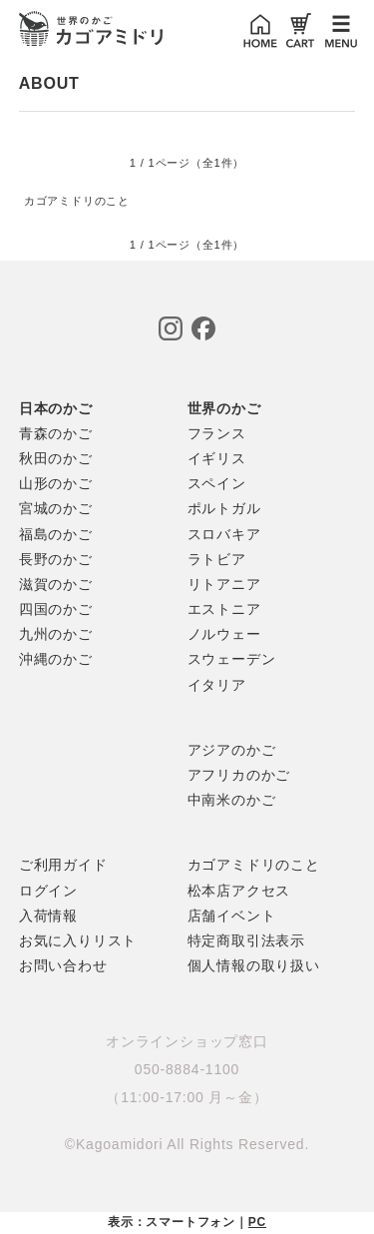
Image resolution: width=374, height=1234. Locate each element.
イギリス (216, 458)
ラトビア (216, 559)
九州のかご (56, 634)
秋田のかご (56, 458)
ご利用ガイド (63, 865)
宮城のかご (56, 508)
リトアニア (224, 584)
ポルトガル (224, 508)
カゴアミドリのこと (77, 201)
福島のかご (56, 534)
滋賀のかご (56, 584)
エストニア (224, 609)
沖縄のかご (56, 659)
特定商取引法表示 (246, 940)
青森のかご (56, 433)
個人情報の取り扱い (253, 965)
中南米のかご (231, 800)
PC (257, 1222)
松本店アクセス (239, 891)
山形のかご (56, 483)
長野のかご (56, 559)
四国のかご (56, 609)
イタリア (216, 685)
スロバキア (224, 534)
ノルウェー (224, 634)
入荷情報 (48, 916)
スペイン (216, 483)
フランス (216, 433)
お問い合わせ (63, 965)
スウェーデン (231, 659)
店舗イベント (231, 916)
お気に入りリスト (78, 940)
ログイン (48, 891)
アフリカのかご (239, 775)
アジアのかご (231, 750)
